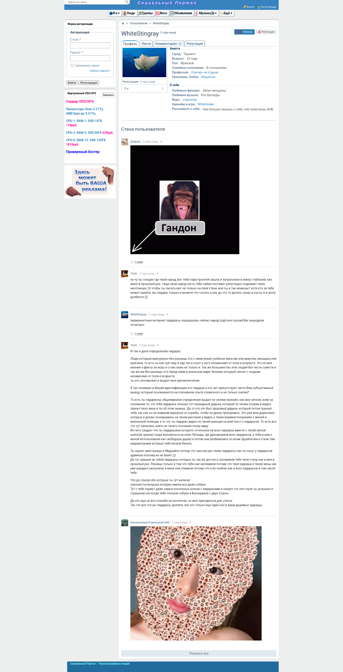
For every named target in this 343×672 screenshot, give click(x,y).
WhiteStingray (138, 314)
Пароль (75, 52)
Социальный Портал (167, 2)
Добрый (135, 141)
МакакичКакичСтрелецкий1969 (150, 522)
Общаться (208, 77)
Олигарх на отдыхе (204, 72)
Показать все (198, 653)
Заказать (108, 95)
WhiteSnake (206, 104)
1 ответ (139, 262)
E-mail (74, 39)
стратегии (190, 99)
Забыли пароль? (100, 70)
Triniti (133, 273)
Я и (144, 88)
